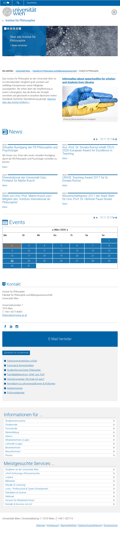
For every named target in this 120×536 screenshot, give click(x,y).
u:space (9, 477)
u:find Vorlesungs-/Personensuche (22, 473)
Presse (8, 455)
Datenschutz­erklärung (90, 525)
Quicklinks (32, 2)
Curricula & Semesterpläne (20, 365)
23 (12, 260)
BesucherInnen (12, 451)
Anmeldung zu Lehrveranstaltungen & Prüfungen (31, 383)
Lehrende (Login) (13, 443)
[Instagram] (17, 326)
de (6, 2)
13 (111, 139)
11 (104, 139)
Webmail (9, 496)
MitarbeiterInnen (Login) (17, 440)
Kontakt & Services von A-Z (18, 504)
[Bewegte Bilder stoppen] (20, 28)
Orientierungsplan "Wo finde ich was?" (26, 379)
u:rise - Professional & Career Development (26, 488)
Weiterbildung (12, 432)
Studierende (11, 424)
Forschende (11, 428)
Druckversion (111, 525)
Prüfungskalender (16, 392)
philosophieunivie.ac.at (14, 315)
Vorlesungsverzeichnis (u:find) (22, 360)
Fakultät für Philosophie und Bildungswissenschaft (55, 71)
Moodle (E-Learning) (15, 484)
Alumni (8, 436)
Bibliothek (10, 481)
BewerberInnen (12, 447)
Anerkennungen (15, 388)
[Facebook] (5, 326)
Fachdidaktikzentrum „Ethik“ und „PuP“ (26, 374)
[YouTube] (11, 326)
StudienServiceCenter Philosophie (24, 370)
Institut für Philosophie (20, 20)
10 (101, 139)
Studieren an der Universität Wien (22, 469)
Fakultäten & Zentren (15, 492)
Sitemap (40, 525)
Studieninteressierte (15, 420)
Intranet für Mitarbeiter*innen (19, 500)
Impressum (53, 525)
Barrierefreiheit (68, 525)
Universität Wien (23, 71)
